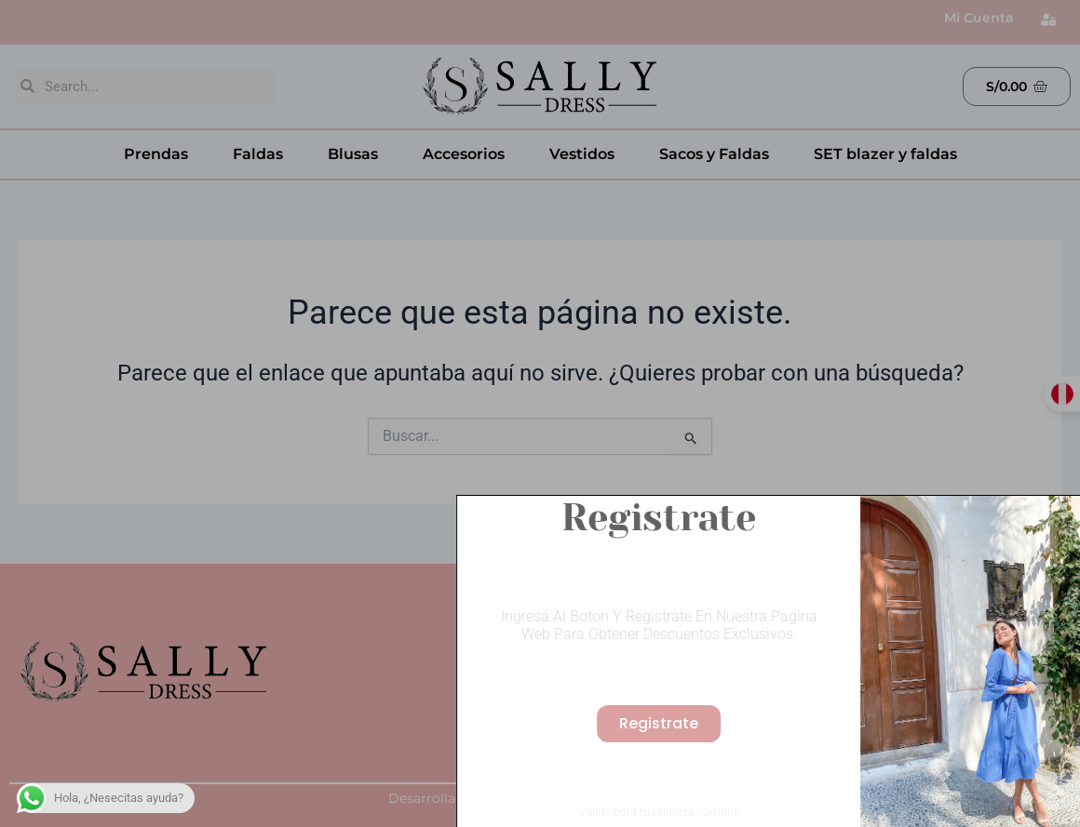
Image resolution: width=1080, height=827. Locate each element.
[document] (540, 413)
